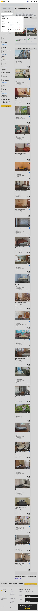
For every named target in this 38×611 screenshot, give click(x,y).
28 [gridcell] (17, 29)
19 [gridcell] (12, 27)
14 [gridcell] (17, 24)
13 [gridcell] (15, 24)
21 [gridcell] (17, 27)
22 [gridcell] (19, 27)
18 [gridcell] (10, 27)
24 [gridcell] (8, 29)
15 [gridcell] (19, 24)
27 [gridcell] (15, 29)
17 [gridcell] (8, 27)
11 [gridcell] (10, 24)
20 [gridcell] (15, 27)
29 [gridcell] (19, 29)
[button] (32, 1)
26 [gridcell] (12, 29)
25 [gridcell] (10, 29)
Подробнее (28, 606)
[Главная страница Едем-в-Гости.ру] (5, 1)
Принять (27, 608)
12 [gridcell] (12, 24)
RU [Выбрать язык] (28, 1)
